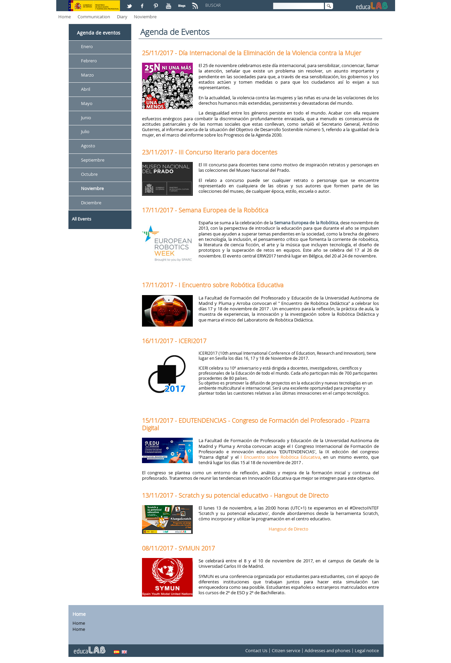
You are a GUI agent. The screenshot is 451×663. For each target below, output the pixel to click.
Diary (122, 17)
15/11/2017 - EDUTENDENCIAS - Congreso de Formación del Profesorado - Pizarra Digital (256, 424)
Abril (85, 89)
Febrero (89, 61)
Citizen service (286, 650)
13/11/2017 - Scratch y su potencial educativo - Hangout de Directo (235, 495)
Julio (85, 132)
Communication (94, 17)
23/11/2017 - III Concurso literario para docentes (209, 152)
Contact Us (256, 650)
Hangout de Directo (288, 529)
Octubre (89, 174)
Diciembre (91, 203)
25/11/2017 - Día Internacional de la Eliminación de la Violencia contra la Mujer (251, 53)
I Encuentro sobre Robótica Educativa (280, 457)
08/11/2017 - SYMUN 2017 (178, 548)
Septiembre (92, 160)
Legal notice (367, 650)
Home (64, 17)
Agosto (88, 146)
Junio (86, 118)
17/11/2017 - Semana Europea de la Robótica (205, 210)
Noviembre (145, 17)
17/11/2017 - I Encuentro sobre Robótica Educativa (213, 285)
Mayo (87, 103)
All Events (81, 219)
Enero (87, 46)
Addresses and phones (327, 650)
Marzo (87, 75)
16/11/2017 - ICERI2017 (174, 341)
